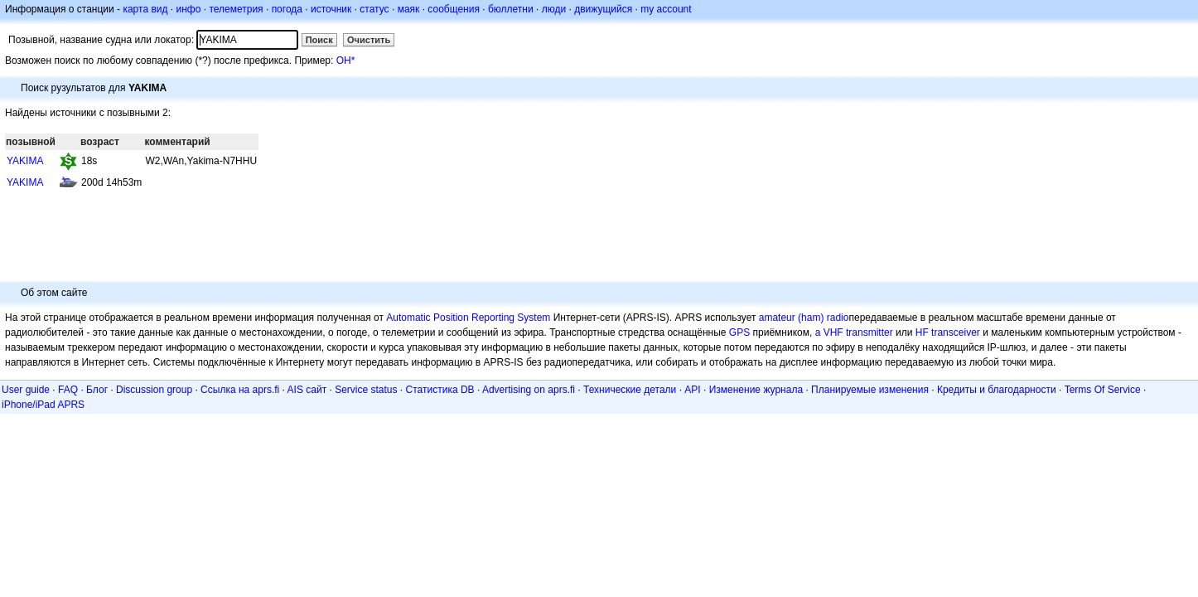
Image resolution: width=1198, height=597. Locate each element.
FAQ (68, 390)
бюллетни (511, 9)
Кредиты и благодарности (996, 390)
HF (922, 332)
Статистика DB (440, 390)
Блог (97, 390)
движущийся (603, 9)
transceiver (955, 332)
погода (287, 9)
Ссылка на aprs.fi (239, 390)
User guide (26, 390)
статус (374, 9)
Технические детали (629, 390)
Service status (366, 390)
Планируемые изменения (870, 390)
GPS (739, 332)
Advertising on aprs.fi (528, 390)
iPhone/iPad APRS (43, 404)
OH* (345, 60)
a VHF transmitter (854, 332)
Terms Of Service (1103, 390)
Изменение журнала (756, 390)
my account (665, 9)
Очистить (368, 40)
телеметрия (236, 9)
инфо (188, 9)
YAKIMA (25, 161)
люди (554, 9)
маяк (409, 9)
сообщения (454, 9)
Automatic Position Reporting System (468, 317)
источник (331, 9)
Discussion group (154, 390)
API (692, 390)
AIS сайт (307, 390)
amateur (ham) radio (804, 317)
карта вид (145, 9)
